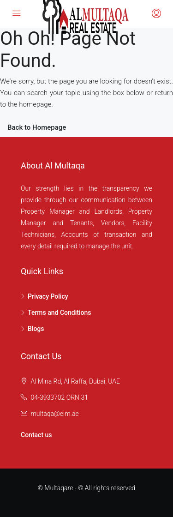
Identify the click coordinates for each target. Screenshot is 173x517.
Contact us (36, 435)
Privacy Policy (48, 296)
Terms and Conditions (59, 312)
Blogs (36, 328)
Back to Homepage (36, 127)
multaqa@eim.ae (54, 413)
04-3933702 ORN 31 (59, 397)
